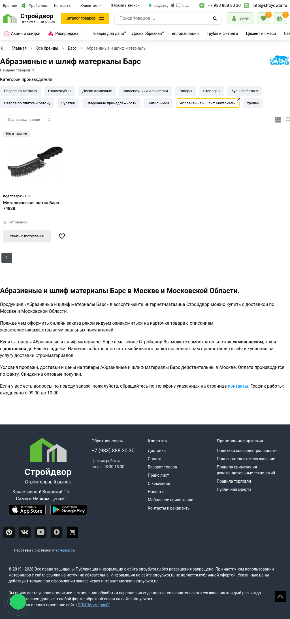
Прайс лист (35, 5)
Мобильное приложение (170, 500)
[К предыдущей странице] (3, 48)
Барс (72, 48)
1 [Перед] (7, 257)
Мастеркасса (63, 550)
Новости (156, 491)
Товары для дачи (108, 33)
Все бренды (47, 48)
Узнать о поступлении (27, 236)
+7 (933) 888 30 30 (113, 450)
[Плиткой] (278, 119)
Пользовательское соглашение (246, 459)
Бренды (10, 5)
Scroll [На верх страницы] (280, 596)
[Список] (287, 119)
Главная (19, 48)
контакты (238, 386)
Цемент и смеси (261, 33)
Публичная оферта (234, 489)
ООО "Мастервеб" (94, 605)
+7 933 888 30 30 (224, 5)
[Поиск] (215, 18)
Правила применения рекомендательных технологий (246, 470)
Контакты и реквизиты (169, 508)
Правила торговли (234, 481)
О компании (159, 483)
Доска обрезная (147, 33)
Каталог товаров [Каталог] (81, 18)
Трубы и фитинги (222, 33)
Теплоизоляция (184, 33)
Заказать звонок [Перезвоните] (125, 5)
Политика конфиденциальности (246, 450)
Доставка (157, 450)
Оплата (154, 459)
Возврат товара (162, 467)
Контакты (63, 5)
